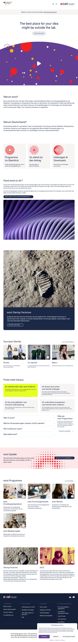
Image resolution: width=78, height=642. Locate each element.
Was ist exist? (7, 606)
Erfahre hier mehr (15, 325)
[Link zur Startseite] (68, 4)
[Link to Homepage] (10, 597)
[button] (39, 63)
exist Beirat (61, 622)
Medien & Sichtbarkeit (46, 615)
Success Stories (8, 612)
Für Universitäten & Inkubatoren (63, 608)
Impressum (63, 640)
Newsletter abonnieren (50, 12)
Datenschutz (52, 640)
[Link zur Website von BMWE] (7, 4)
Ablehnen (55, 636)
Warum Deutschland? (9, 609)
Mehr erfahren (39, 33)
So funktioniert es (8, 615)
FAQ (23, 617)
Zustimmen (44, 636)
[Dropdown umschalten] (72, 431)
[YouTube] (74, 597)
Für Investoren (62, 619)
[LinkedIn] (70, 597)
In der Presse (61, 616)
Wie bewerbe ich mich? (28, 607)
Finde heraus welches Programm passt (18, 197)
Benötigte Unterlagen (28, 610)
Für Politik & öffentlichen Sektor (63, 612)
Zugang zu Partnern (45, 610)
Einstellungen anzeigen (69, 636)
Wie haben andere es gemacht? (28, 613)
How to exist (43, 607)
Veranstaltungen (44, 613)
